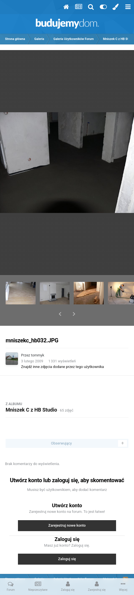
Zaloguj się (67, 544)
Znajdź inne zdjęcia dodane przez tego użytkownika (62, 352)
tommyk (37, 340)
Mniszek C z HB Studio (31, 395)
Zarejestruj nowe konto (67, 511)
